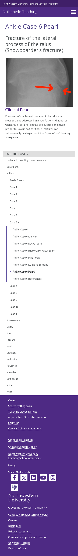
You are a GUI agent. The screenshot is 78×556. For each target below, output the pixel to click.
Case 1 (13, 187)
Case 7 (13, 285)
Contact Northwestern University (28, 514)
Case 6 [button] (13, 222)
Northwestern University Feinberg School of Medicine (31, 3)
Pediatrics (12, 359)
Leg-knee (12, 352)
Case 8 (13, 292)
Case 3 (13, 201)
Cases (11, 400)
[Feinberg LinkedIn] (33, 477)
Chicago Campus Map (21, 446)
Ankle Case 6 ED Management (30, 264)
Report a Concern (18, 548)
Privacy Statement (19, 531)
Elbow (10, 326)
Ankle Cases (17, 180)
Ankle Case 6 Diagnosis (26, 257)
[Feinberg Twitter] (23, 477)
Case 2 (13, 194)
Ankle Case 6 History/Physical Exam (34, 250)
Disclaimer (14, 526)
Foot (9, 333)
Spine (10, 385)
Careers (12, 520)
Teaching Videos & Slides (22, 411)
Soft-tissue (12, 378)
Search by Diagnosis (20, 406)
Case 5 (13, 215)
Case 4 (13, 208)
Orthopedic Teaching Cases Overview (26, 160)
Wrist (9, 391)
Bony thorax (13, 166)
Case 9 (13, 299)
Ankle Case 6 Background (27, 243)
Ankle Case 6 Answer (25, 236)
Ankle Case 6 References (27, 278)
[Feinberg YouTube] (43, 477)
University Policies (19, 542)
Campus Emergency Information (27, 537)
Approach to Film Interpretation (27, 417)
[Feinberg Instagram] (52, 477)
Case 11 (14, 314)
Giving (12, 465)
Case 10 (14, 306)
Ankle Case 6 (20, 229)
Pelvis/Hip (12, 365)
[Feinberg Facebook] (14, 477)
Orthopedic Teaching (20, 11)
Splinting (13, 423)
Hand (9, 346)
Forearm (11, 339)
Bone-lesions (13, 320)
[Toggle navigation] (73, 12)
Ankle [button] (9, 173)
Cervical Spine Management (24, 428)
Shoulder (11, 372)
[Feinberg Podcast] (14, 487)
